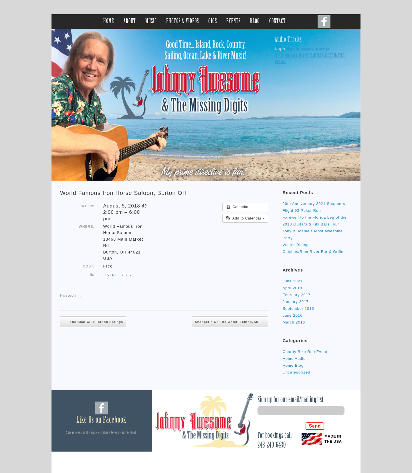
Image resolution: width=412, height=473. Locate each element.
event (111, 275)
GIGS (212, 21)
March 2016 (294, 322)
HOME (108, 21)
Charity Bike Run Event (305, 352)
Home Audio (294, 358)
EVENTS (233, 21)
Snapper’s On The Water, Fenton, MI (230, 321)
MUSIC (151, 21)
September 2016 (298, 308)
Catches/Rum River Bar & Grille (313, 252)
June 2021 (293, 281)
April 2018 (292, 288)
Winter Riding (296, 245)
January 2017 (296, 302)
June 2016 (293, 315)
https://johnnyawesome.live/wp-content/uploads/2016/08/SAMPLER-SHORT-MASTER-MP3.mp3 (310, 55)
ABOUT (129, 21)
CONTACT (277, 21)
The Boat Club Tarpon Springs (93, 321)
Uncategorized (296, 372)
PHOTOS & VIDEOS (182, 21)
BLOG (255, 21)
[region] (206, 105)
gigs (126, 275)
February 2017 (297, 295)
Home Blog (293, 365)
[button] (245, 218)
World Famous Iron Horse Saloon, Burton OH (123, 193)
